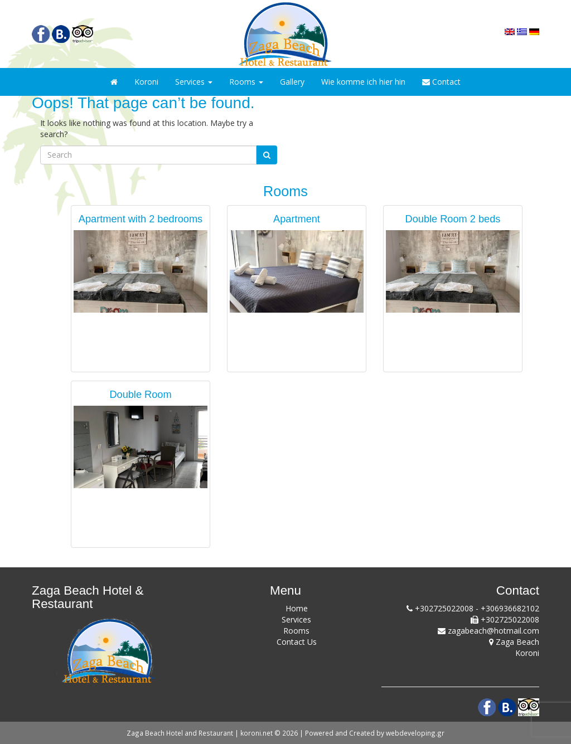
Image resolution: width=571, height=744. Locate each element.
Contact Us (297, 641)
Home (297, 608)
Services (193, 81)
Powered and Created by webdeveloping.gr (374, 732)
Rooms (246, 81)
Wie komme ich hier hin (363, 81)
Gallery (292, 81)
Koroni (146, 81)
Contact (441, 81)
